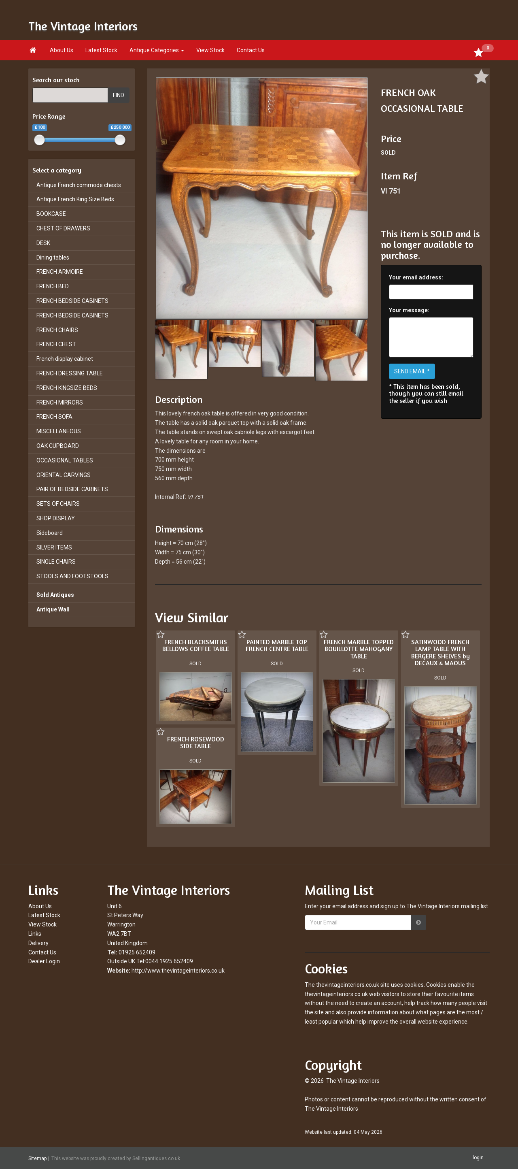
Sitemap (37, 1158)
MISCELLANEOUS (58, 431)
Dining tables (52, 257)
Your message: (409, 310)
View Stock (210, 50)
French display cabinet (64, 359)
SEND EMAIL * (412, 371)
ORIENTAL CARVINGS (63, 475)
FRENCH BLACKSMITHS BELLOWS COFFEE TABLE (195, 645)
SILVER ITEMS (54, 547)
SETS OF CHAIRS (58, 503)
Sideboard (49, 533)
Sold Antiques (55, 595)
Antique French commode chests (78, 185)
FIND (118, 95)
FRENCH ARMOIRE (59, 271)
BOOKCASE (51, 214)
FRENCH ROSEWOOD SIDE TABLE (195, 742)
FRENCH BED (52, 286)
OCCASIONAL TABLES (64, 460)
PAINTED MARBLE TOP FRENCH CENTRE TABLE (277, 645)
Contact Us (251, 50)
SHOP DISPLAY (55, 518)
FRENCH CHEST (56, 344)
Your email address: (416, 277)
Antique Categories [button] (157, 50)
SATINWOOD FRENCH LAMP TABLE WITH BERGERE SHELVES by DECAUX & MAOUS (440, 652)
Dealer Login (44, 961)
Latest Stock (101, 50)
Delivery (38, 943)
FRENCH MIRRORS (59, 402)
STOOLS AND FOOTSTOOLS (72, 576)
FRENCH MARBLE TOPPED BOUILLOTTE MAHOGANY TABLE (359, 649)
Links (34, 934)
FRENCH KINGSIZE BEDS (66, 388)
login (478, 1157)
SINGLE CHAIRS (56, 561)
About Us (61, 50)
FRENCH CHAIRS (57, 330)
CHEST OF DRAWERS (63, 228)
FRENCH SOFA (54, 416)
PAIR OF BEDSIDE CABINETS (72, 489)
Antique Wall (53, 609)
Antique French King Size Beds (75, 199)
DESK (43, 243)
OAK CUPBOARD (57, 446)
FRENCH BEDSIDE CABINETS (72, 301)
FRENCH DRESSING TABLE (69, 373)
